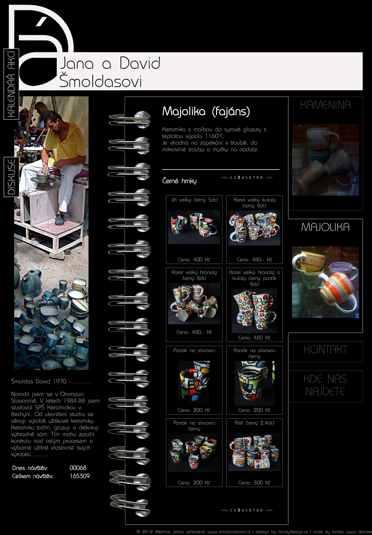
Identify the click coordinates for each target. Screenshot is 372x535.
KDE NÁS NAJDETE (325, 385)
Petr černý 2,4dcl (254, 423)
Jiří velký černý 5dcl (194, 200)
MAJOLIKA (325, 269)
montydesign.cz (293, 531)
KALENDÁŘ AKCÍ (11, 84)
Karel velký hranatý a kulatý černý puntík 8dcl (254, 278)
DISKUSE (11, 177)
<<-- (225, 177)
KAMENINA (325, 147)
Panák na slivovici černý (255, 353)
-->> (269, 177)
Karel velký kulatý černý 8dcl (255, 203)
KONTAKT (325, 349)
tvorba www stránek (352, 531)
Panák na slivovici (194, 350)
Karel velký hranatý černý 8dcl (194, 275)
